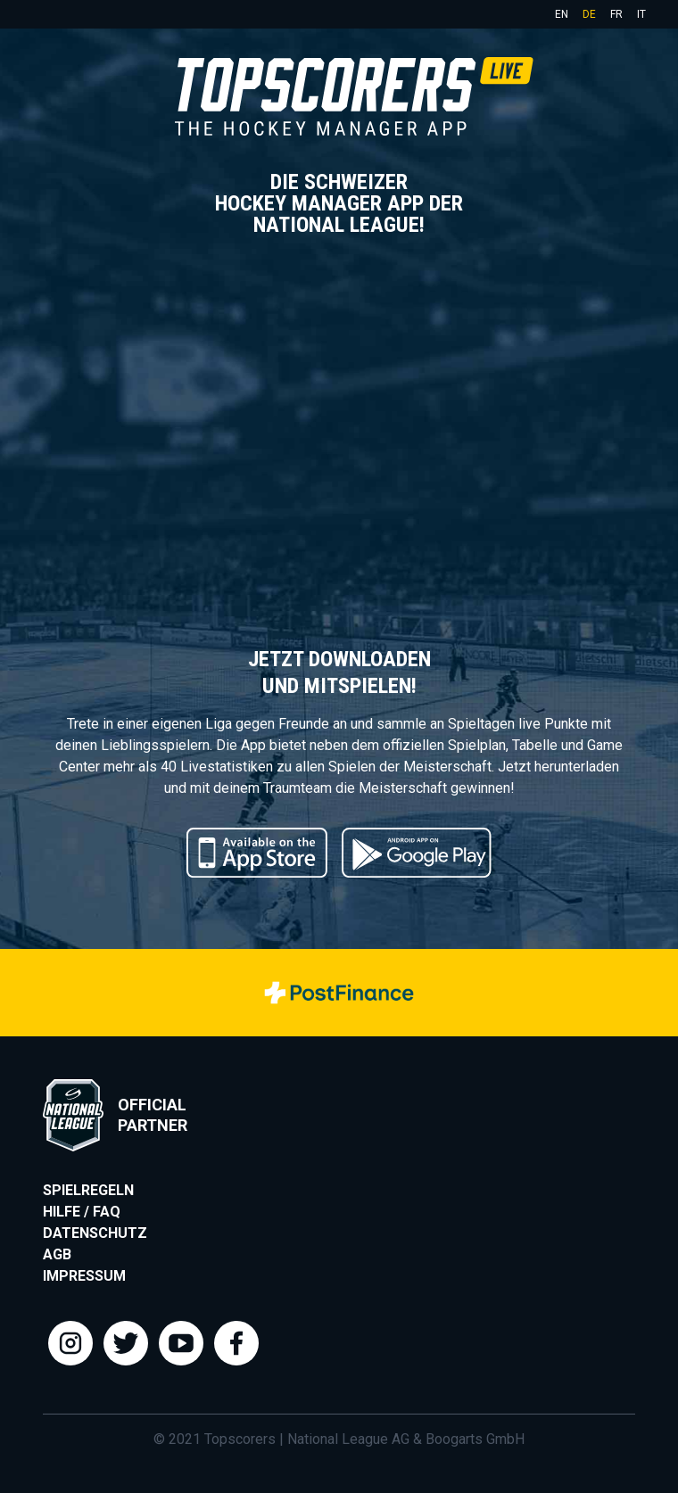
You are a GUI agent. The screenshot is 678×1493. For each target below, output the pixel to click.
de (589, 14)
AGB (57, 1254)
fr (616, 14)
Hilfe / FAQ (81, 1211)
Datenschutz (95, 1233)
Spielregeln (88, 1190)
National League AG (348, 1439)
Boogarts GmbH (475, 1439)
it (641, 14)
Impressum (84, 1275)
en (561, 14)
